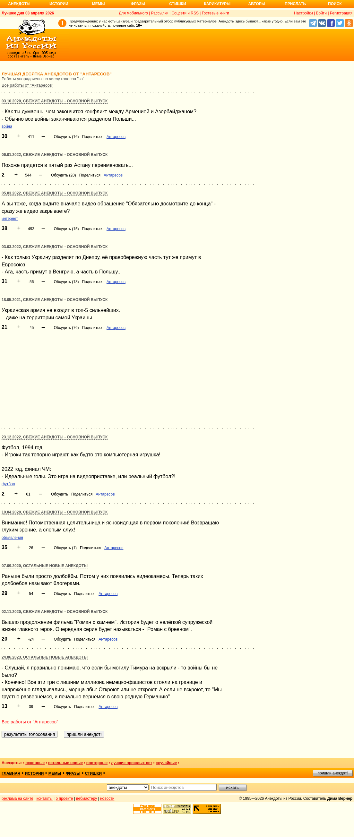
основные (35, 763)
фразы (73, 773)
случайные (166, 763)
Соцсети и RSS (185, 13)
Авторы (256, 4)
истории (34, 773)
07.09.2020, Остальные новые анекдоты (45, 566)
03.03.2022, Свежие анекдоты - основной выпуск (55, 247)
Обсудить (59, 494)
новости (107, 798)
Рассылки (159, 13)
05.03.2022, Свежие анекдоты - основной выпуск (55, 193)
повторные (97, 763)
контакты (45, 798)
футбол (8, 484)
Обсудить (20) (63, 175)
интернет (10, 218)
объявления (12, 537)
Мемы (98, 4)
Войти (321, 13)
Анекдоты (19, 4)
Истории (58, 4)
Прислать (295, 4)
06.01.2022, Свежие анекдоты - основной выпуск (55, 154)
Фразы (138, 4)
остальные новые (65, 763)
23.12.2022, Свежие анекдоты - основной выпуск (55, 437)
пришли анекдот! (332, 773)
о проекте (64, 798)
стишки (93, 773)
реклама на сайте (17, 798)
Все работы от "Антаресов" (27, 85)
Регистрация (341, 13)
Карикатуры (217, 4)
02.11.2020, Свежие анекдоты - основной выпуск (55, 611)
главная (11, 773)
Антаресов (116, 136)
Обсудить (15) (66, 229)
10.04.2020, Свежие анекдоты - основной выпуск (55, 512)
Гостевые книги (215, 13)
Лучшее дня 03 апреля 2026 (28, 13)
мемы (54, 773)
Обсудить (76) (66, 327)
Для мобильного (133, 13)
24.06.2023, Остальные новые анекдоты (45, 657)
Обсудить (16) (66, 136)
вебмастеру (86, 798)
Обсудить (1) (65, 548)
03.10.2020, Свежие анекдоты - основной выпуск (55, 101)
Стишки (177, 4)
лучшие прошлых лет (131, 763)
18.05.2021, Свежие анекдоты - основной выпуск (55, 300)
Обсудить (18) (66, 282)
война (7, 126)
